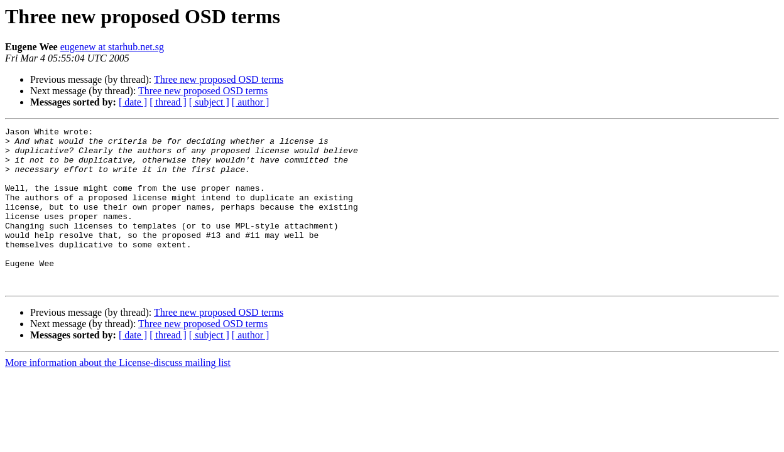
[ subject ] (209, 102)
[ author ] (251, 102)
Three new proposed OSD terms (218, 79)
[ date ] (133, 102)
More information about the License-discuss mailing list (118, 394)
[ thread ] (168, 102)
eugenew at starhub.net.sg (112, 46)
